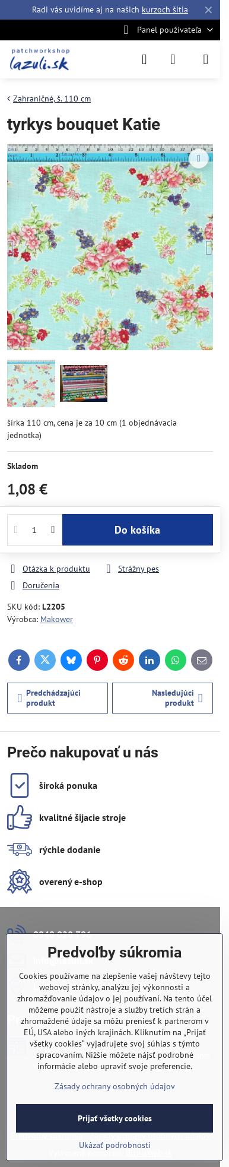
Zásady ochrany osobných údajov (115, 1086)
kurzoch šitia (165, 9)
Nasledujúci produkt (177, 698)
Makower (56, 619)
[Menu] (206, 59)
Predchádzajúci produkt (49, 698)
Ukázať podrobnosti (115, 1145)
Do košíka (137, 530)
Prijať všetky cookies (115, 1118)
